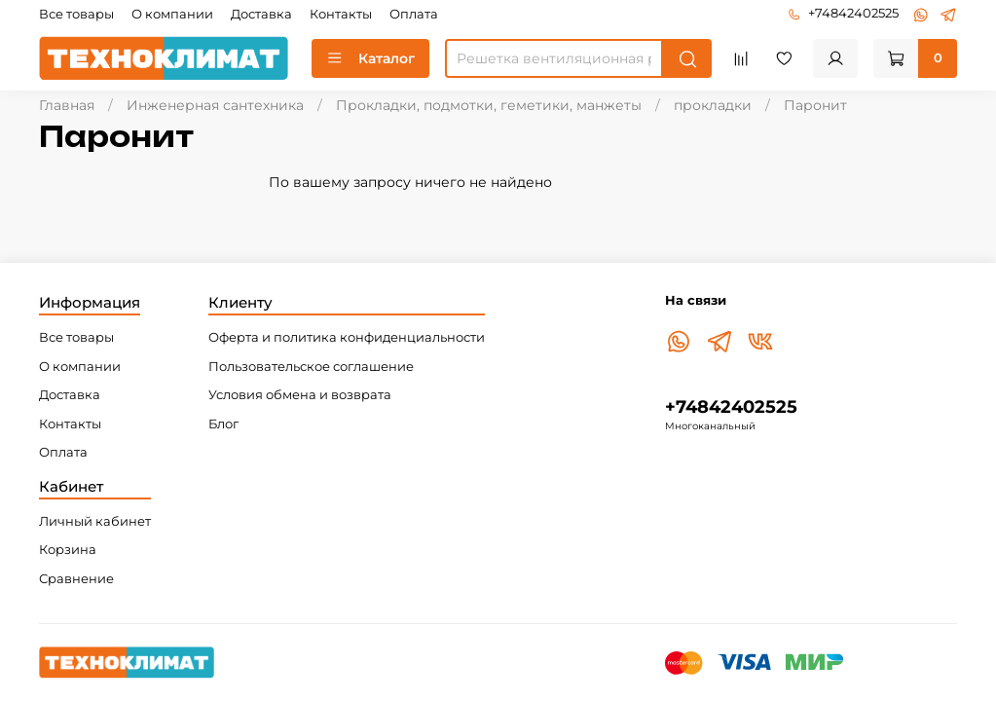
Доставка (261, 14)
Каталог (370, 58)
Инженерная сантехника (215, 105)
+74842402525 (843, 13)
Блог (223, 424)
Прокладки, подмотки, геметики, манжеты (489, 105)
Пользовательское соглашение (311, 366)
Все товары (76, 14)
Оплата (413, 14)
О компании (172, 14)
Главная (66, 105)
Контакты (341, 14)
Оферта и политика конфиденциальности (346, 337)
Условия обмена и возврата (299, 394)
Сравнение (76, 579)
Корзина (67, 549)
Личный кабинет (95, 521)
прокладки (713, 105)
